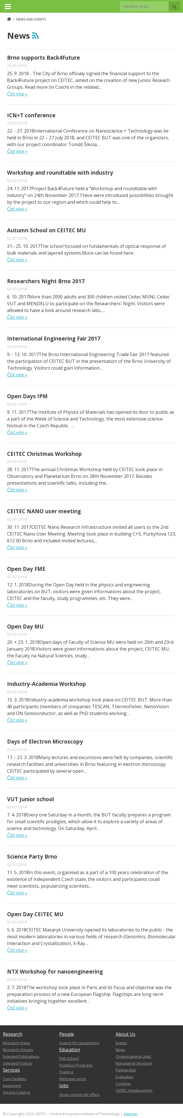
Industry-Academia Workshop (46, 683)
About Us (125, 1034)
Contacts (123, 1083)
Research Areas (16, 1042)
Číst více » (17, 94)
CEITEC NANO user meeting (44, 511)
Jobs (64, 1085)
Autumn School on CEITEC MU (46, 230)
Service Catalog (16, 1092)
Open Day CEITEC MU (35, 914)
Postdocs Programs (76, 1065)
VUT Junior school (30, 799)
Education (69, 1049)
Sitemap (131, 1113)
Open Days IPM (27, 396)
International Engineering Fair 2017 (53, 338)
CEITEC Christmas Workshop (44, 453)
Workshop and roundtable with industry (60, 172)
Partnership (126, 1069)
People (66, 1034)
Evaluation (125, 1076)
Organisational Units (133, 1056)
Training (66, 1071)
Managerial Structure (134, 1063)
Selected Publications (21, 1056)
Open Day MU (25, 626)
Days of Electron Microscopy (45, 741)
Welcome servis (72, 1078)
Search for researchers (79, 1042)
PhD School (69, 1058)
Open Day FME (26, 568)
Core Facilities (15, 1078)
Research (12, 1034)
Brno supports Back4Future (43, 57)
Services (11, 1070)
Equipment (12, 1085)
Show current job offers (79, 1094)
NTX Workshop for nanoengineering (55, 971)
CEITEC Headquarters (134, 1090)
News (120, 1049)
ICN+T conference (31, 115)
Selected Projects (17, 1063)
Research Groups (18, 1049)
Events (121, 1042)
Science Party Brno (32, 856)
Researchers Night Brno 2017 (46, 281)
